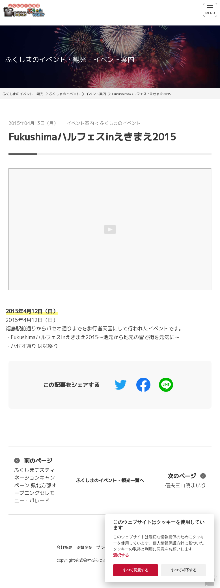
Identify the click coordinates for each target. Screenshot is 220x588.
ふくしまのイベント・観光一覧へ (110, 480)
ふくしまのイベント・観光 (23, 93)
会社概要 (64, 547)
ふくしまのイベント (64, 93)
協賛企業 (84, 547)
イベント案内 (96, 93)
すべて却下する (184, 570)
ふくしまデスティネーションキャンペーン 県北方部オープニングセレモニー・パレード (35, 480)
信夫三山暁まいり (185, 480)
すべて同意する (135, 570)
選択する (121, 555)
